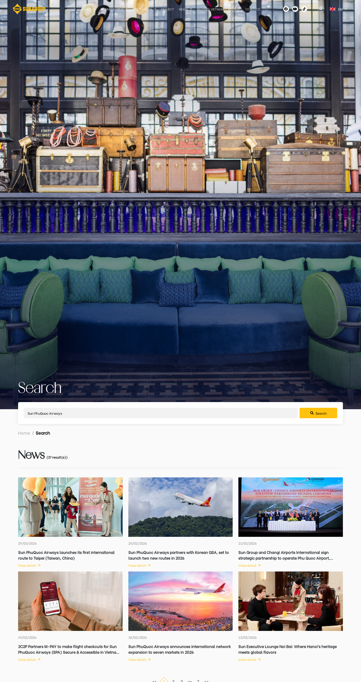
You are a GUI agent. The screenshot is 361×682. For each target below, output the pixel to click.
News (183, 9)
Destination (142, 9)
